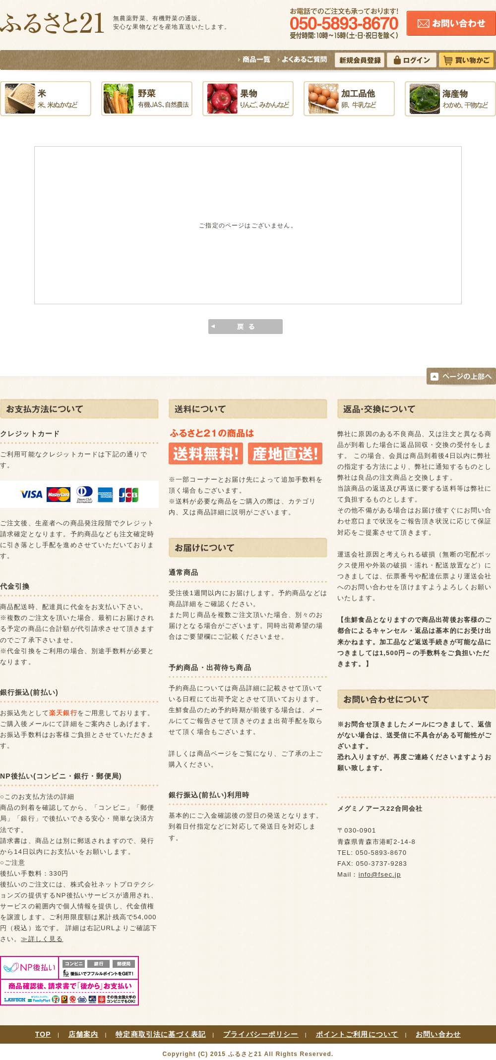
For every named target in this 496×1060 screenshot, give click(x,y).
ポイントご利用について (357, 1034)
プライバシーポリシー (261, 1034)
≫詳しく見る (42, 939)
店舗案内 (83, 1034)
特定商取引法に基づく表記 (161, 1034)
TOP (43, 1034)
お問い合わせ (438, 1034)
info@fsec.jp (380, 874)
